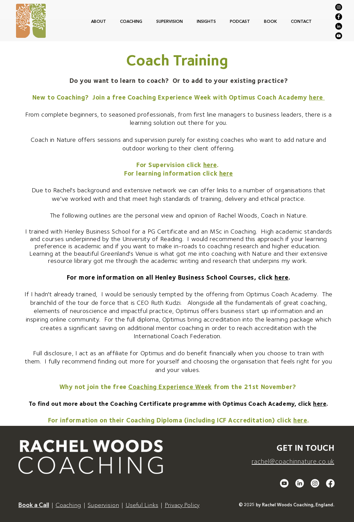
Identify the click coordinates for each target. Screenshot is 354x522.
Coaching (68, 504)
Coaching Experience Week (170, 387)
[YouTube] (338, 35)
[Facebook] (338, 16)
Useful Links (142, 504)
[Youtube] (284, 483)
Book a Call (33, 504)
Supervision (103, 504)
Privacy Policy (182, 504)
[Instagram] (338, 7)
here (317, 97)
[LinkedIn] (338, 26)
